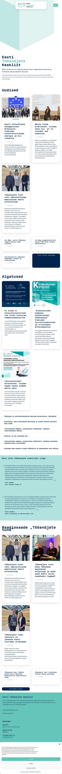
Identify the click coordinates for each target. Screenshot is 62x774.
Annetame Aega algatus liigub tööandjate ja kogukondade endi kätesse (31, 448)
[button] (59, 744)
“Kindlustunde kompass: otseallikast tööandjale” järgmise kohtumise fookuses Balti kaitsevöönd (31, 442)
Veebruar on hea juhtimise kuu (16, 436)
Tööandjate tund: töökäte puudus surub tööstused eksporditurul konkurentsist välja (15, 675)
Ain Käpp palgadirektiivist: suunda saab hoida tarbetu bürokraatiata (46, 241)
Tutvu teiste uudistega (46, 255)
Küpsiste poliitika (24, 771)
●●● (55, 5)
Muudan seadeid (31, 768)
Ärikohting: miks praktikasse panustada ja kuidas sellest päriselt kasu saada (30, 422)
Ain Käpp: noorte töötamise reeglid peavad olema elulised (15, 241)
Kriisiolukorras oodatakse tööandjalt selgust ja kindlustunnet (15, 258)
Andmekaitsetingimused (10, 710)
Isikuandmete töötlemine (35, 771)
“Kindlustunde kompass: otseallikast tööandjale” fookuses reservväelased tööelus (26, 430)
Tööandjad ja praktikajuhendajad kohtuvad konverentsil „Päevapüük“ (30, 416)
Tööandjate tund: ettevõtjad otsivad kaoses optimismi (46, 673)
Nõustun (31, 759)
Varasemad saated (15, 689)
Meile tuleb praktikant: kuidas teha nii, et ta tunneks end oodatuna (46, 129)
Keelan (31, 763)
